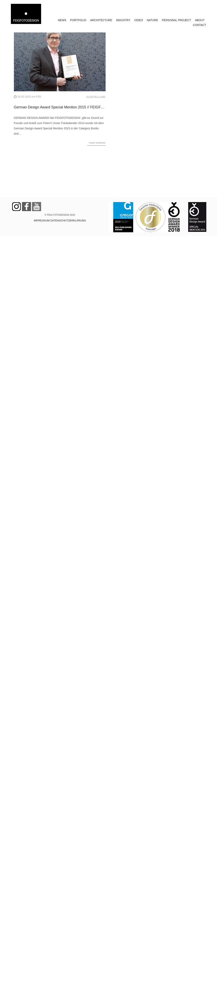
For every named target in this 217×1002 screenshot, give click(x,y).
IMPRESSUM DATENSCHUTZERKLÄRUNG (60, 220)
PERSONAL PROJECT (176, 20)
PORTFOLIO (78, 20)
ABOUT (200, 20)
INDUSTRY (123, 20)
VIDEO (138, 20)
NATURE (152, 20)
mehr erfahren (97, 142)
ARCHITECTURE (101, 20)
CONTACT (199, 25)
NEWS (62, 20)
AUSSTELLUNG (95, 97)
